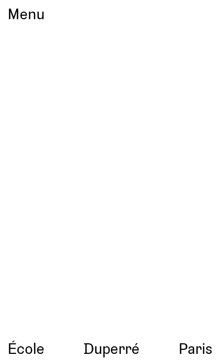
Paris (195, 348)
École (26, 348)
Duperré (111, 348)
